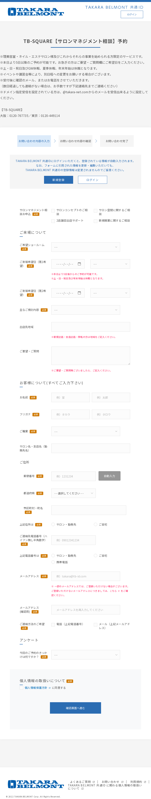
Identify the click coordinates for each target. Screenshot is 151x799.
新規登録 (58, 180)
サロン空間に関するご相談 (114, 212)
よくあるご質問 (80, 782)
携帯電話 (62, 562)
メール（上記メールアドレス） (114, 626)
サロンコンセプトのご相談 (72, 212)
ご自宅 (103, 524)
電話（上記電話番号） (70, 624)
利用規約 (136, 782)
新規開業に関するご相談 (114, 220)
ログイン (132, 14)
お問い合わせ (111, 782)
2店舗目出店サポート (70, 220)
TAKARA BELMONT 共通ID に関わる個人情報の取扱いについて (105, 786)
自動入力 (109, 476)
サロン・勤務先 (66, 524)
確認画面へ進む (75, 708)
